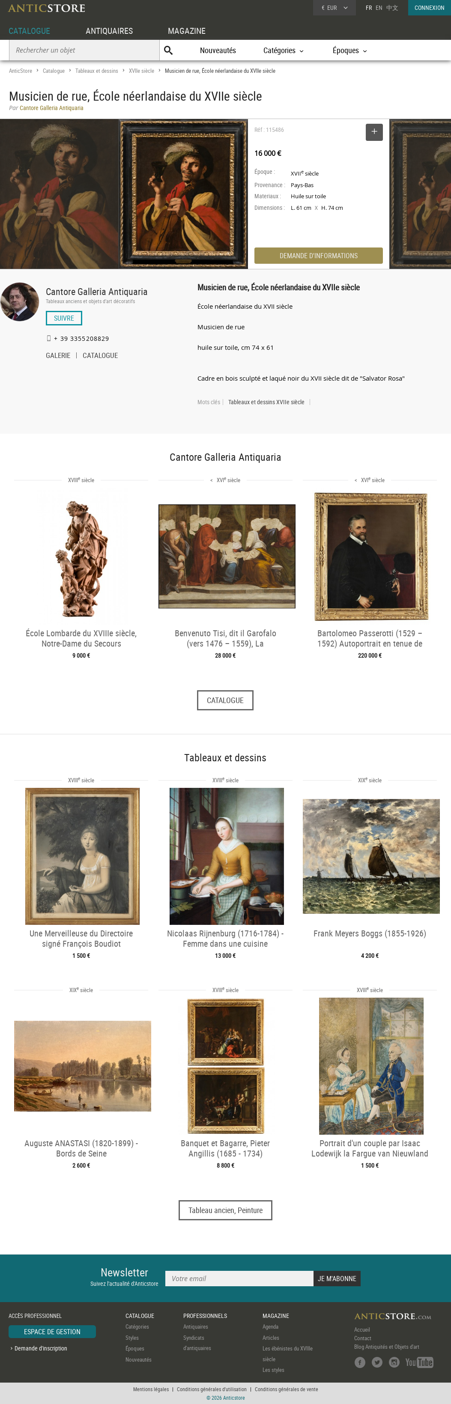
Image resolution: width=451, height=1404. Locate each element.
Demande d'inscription (41, 1348)
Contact (362, 1338)
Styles (132, 1337)
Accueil (362, 1329)
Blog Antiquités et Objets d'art (386, 1346)
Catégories (137, 1326)
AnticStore (20, 71)
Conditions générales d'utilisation (212, 1389)
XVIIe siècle (141, 71)
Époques (134, 1348)
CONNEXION (430, 7)
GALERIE (58, 356)
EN (379, 7)
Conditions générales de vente (286, 1389)
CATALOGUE (29, 30)
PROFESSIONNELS (205, 1316)
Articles (271, 1337)
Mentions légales (151, 1389)
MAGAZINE (187, 30)
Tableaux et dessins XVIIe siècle (266, 402)
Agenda (270, 1326)
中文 (392, 7)
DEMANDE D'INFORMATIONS (319, 255)
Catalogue (54, 71)
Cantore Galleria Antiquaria (97, 291)
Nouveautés (218, 50)
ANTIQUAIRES (109, 30)
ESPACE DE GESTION (52, 1331)
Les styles (273, 1370)
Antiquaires (195, 1326)
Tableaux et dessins (96, 71)
